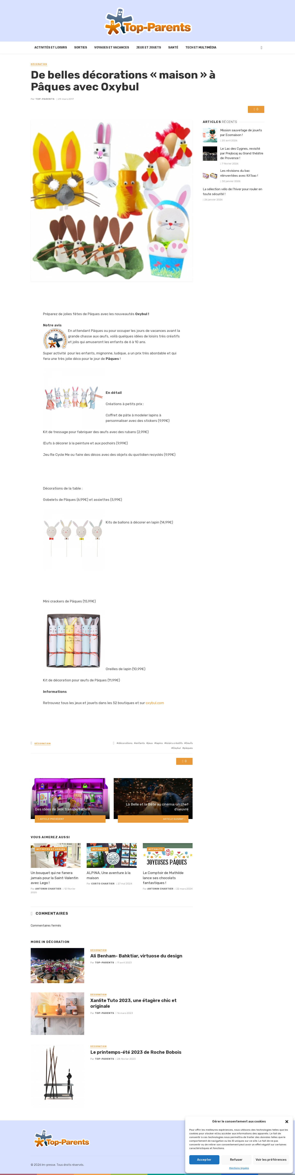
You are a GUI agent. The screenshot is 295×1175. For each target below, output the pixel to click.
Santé (173, 47)
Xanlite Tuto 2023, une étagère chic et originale (133, 1003)
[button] (287, 1122)
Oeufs (189, 743)
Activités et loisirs (50, 47)
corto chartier (103, 883)
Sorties (80, 47)
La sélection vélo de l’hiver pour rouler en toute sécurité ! (232, 191)
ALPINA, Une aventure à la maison (108, 875)
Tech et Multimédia (200, 47)
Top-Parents (44, 99)
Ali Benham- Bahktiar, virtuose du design (136, 955)
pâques (188, 748)
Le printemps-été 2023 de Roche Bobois (136, 1052)
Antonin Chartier (48, 888)
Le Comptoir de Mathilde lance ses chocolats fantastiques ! (163, 878)
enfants (140, 743)
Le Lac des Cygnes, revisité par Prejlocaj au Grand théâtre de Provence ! (241, 153)
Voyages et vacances (111, 47)
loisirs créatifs (174, 743)
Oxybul (177, 748)
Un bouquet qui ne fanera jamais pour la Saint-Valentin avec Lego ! (54, 878)
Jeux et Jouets (148, 47)
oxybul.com (155, 703)
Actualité (99, 849)
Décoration (39, 64)
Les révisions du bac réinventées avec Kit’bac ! (239, 173)
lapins (159, 743)
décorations (125, 743)
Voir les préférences (271, 1160)
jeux (150, 743)
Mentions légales (239, 1168)
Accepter (204, 1160)
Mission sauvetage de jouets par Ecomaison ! (241, 132)
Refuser (236, 1160)
